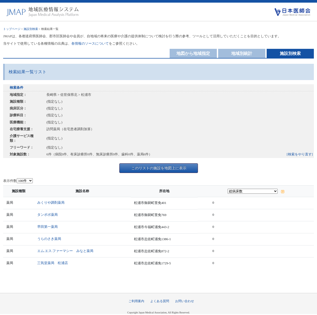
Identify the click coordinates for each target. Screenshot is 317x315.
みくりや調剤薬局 (51, 202)
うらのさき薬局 (49, 239)
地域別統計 (241, 53)
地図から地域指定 (193, 53)
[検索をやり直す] (300, 154)
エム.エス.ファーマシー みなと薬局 (65, 251)
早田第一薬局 (47, 227)
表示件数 (10, 181)
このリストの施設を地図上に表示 (158, 168)
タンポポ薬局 (47, 215)
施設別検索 (31, 28)
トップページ (11, 28)
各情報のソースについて (90, 43)
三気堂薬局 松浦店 (52, 263)
